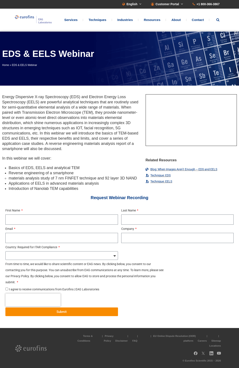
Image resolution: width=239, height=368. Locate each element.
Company (128, 228)
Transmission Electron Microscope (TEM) (57, 112)
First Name (13, 210)
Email (9, 228)
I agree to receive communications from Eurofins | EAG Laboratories (54, 289)
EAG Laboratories (36, 20)
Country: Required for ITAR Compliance (31, 247)
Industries (125, 20)
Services (71, 20)
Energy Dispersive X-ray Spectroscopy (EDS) (41, 97)
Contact (198, 20)
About (176, 20)
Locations (215, 345)
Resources (152, 20)
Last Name (129, 210)
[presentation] (33, 299)
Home (5, 65)
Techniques (97, 20)
